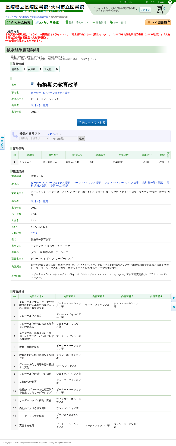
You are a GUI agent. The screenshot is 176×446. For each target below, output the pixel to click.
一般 (146, 2)
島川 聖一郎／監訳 (152, 182)
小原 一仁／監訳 (59, 185)
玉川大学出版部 (39, 105)
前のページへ (2, 142)
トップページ (11, 16)
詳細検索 (24, 16)
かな (153, 2)
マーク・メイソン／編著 (87, 182)
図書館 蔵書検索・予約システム (42, 7)
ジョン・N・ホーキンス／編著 (121, 182)
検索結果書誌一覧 (39, 16)
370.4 (34, 233)
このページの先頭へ (173, 297)
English (161, 2)
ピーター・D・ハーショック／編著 (50, 92)
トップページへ (173, 307)
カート (159, 9)
